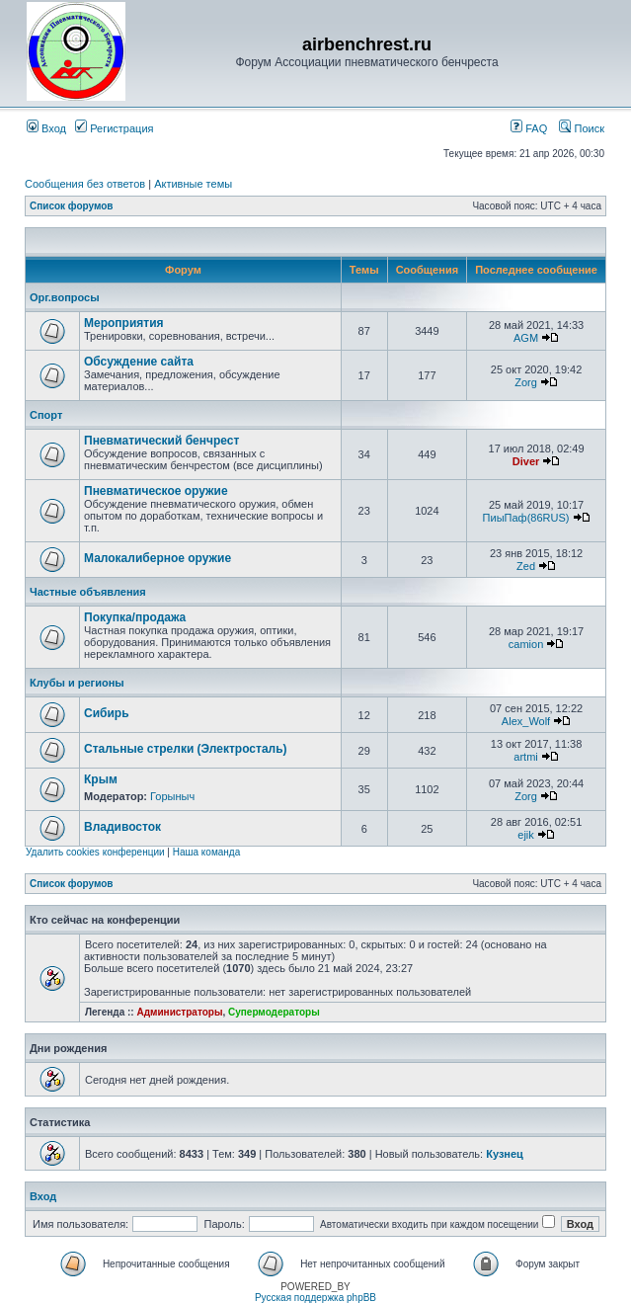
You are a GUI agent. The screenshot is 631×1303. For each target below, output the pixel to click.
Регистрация (114, 128)
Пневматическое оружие (156, 491)
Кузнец (504, 1154)
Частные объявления (88, 592)
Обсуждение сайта (139, 361)
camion (526, 644)
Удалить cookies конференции (95, 852)
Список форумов (72, 206)
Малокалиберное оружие (157, 558)
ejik (525, 835)
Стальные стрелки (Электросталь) (185, 749)
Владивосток (122, 827)
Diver (526, 461)
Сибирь (106, 713)
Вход (46, 128)
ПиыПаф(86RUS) (526, 518)
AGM (525, 338)
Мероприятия (124, 323)
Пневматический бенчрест (161, 441)
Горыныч (172, 796)
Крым (101, 779)
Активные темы (193, 184)
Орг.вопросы (65, 297)
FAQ (529, 128)
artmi (525, 757)
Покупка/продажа (135, 617)
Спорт (46, 415)
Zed (525, 566)
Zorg (525, 382)
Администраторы (179, 1012)
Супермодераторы (274, 1012)
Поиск (581, 128)
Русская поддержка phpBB (315, 1297)
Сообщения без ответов (85, 184)
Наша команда (207, 852)
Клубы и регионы (77, 683)
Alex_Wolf (526, 721)
